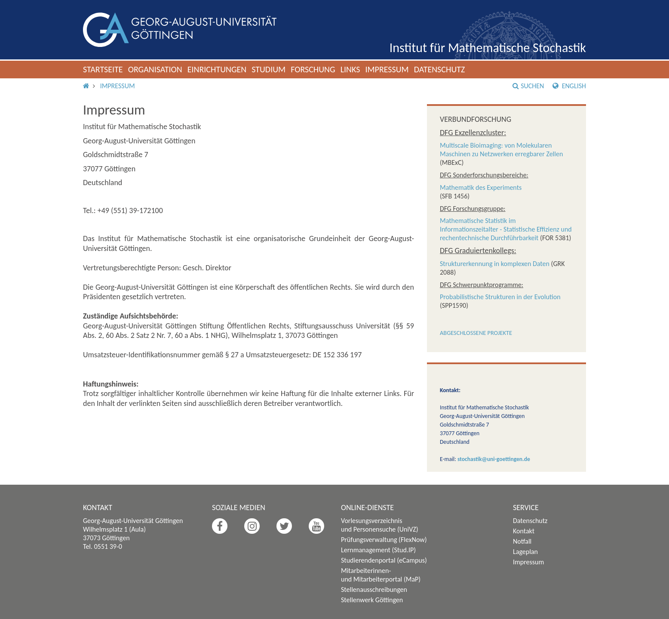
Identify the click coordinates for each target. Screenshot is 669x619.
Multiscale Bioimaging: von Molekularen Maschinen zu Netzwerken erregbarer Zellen (501, 149)
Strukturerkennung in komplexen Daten (494, 264)
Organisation (155, 69)
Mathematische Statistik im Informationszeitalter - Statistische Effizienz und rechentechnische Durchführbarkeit (506, 229)
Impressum (386, 69)
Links (350, 69)
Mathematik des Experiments (481, 187)
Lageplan (525, 552)
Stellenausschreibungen (374, 589)
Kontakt (523, 531)
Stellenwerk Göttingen (372, 600)
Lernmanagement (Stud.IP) (378, 550)
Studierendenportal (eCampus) (384, 560)
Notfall (522, 541)
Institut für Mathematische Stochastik (488, 48)
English (569, 86)
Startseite (103, 69)
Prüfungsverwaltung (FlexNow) (384, 539)
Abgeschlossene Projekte (476, 333)
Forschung (313, 69)
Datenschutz (439, 69)
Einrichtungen (217, 69)
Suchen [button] (528, 86)
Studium (268, 69)
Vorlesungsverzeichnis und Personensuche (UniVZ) (379, 525)
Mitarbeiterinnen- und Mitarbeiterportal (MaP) (380, 574)
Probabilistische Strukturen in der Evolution (500, 297)
